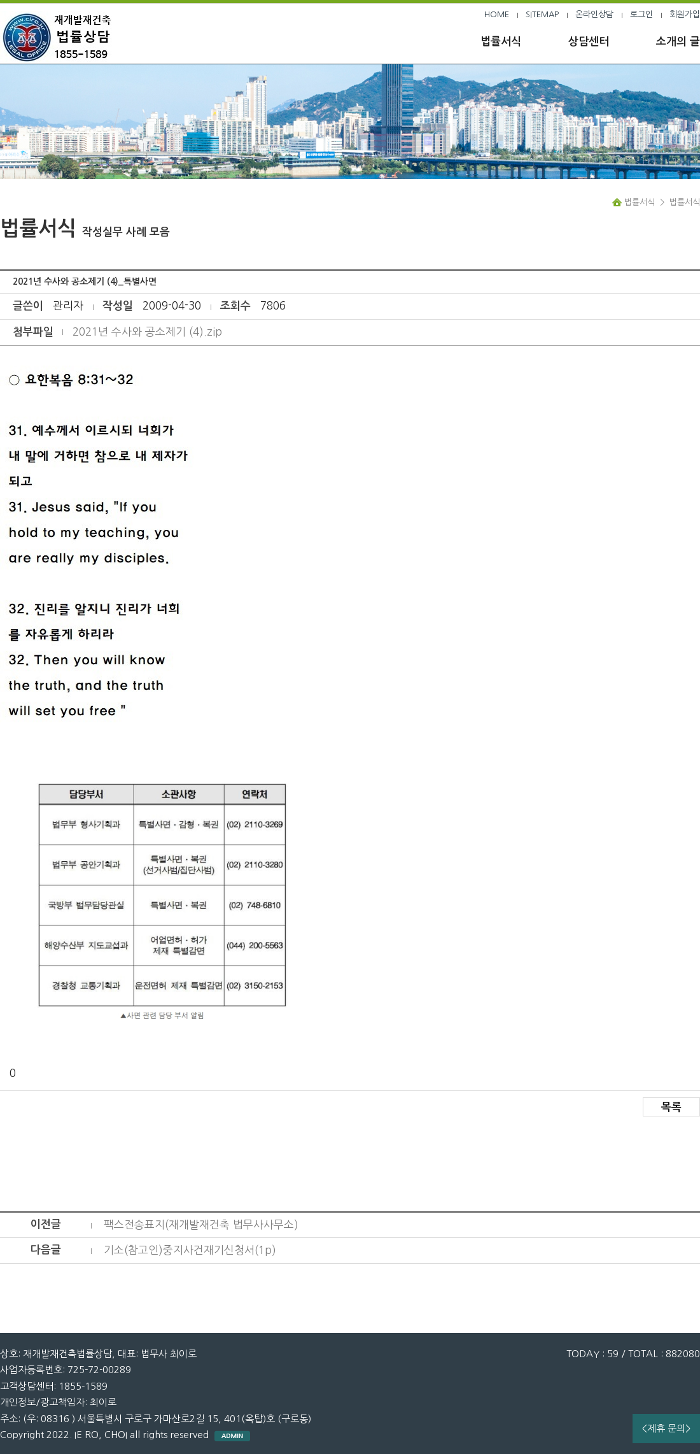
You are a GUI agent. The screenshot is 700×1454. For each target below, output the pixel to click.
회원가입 (684, 14)
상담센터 (588, 41)
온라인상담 (594, 14)
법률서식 (500, 41)
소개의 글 (678, 41)
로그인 (641, 14)
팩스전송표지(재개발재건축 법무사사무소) (201, 1224)
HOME (496, 14)
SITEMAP (542, 14)
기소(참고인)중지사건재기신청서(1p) (190, 1249)
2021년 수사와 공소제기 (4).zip (147, 331)
